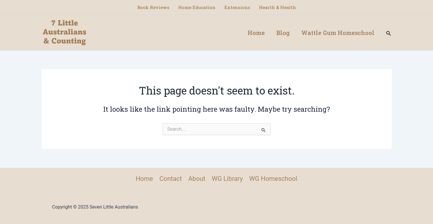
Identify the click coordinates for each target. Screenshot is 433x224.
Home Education (196, 7)
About (197, 178)
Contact (170, 178)
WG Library (227, 178)
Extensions (237, 7)
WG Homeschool (273, 178)
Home (256, 32)
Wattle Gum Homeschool (337, 32)
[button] (388, 32)
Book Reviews (153, 7)
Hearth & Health (277, 7)
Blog (283, 32)
